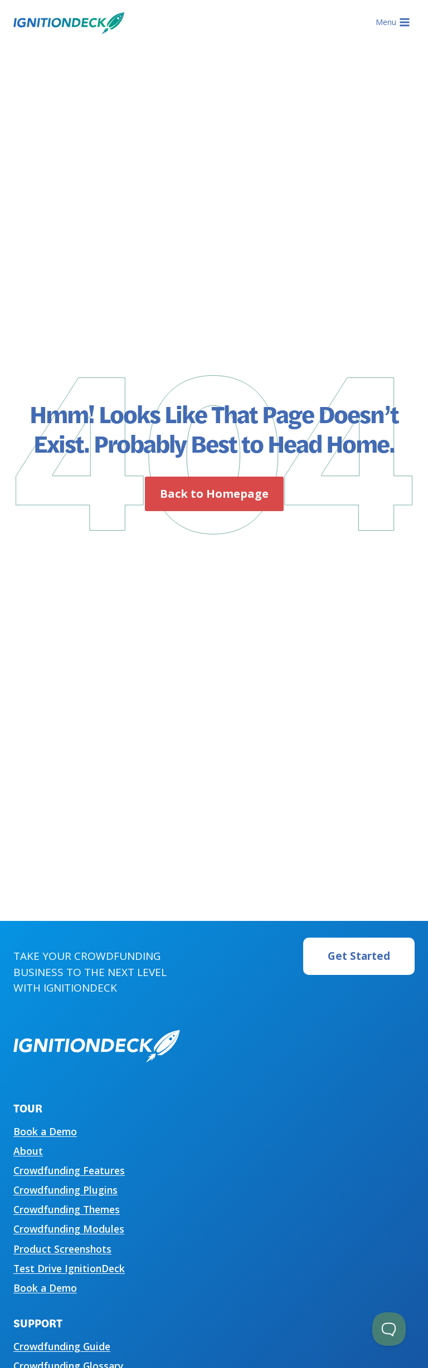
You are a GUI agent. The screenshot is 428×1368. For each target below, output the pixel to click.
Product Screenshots (62, 1249)
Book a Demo (45, 1131)
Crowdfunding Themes (66, 1209)
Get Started (359, 956)
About (28, 1151)
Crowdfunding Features (69, 1170)
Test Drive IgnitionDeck (69, 1268)
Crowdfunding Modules (68, 1228)
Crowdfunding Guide (61, 1346)
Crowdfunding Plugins (65, 1190)
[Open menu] (393, 22)
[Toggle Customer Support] (389, 1329)
